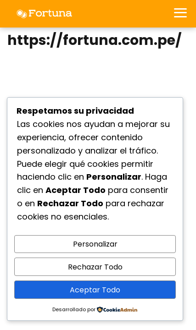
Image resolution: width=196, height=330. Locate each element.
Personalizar (95, 244)
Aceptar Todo (95, 290)
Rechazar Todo (95, 267)
